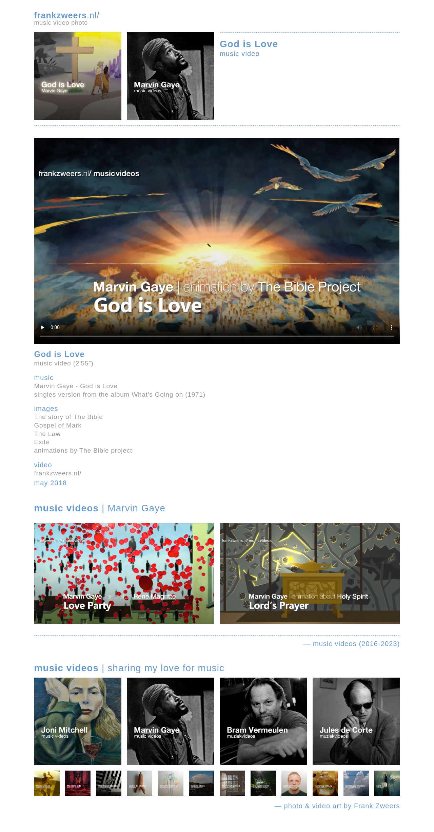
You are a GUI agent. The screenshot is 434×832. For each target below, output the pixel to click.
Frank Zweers (377, 806)
